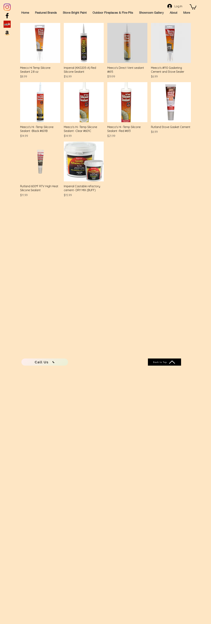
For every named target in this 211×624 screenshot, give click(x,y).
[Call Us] (44, 362)
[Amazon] (7, 32)
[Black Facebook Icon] (7, 15)
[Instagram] (7, 7)
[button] (193, 6)
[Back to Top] (164, 362)
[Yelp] (7, 24)
